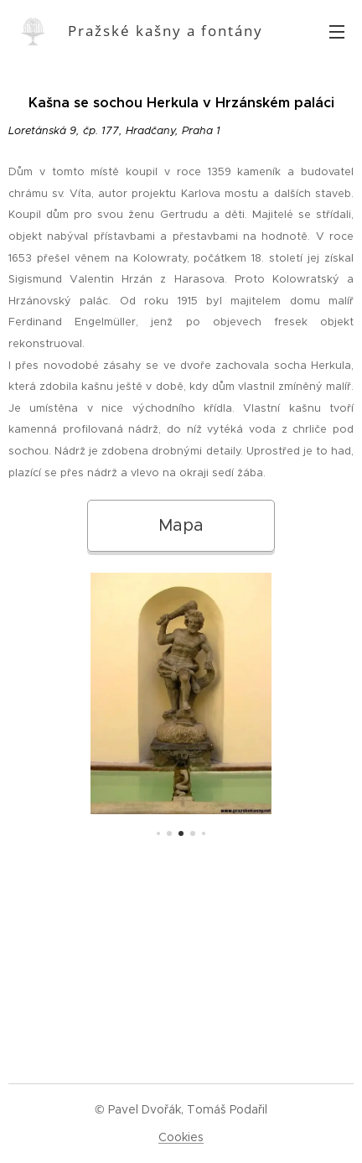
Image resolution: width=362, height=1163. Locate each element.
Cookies (181, 1137)
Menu (336, 32)
